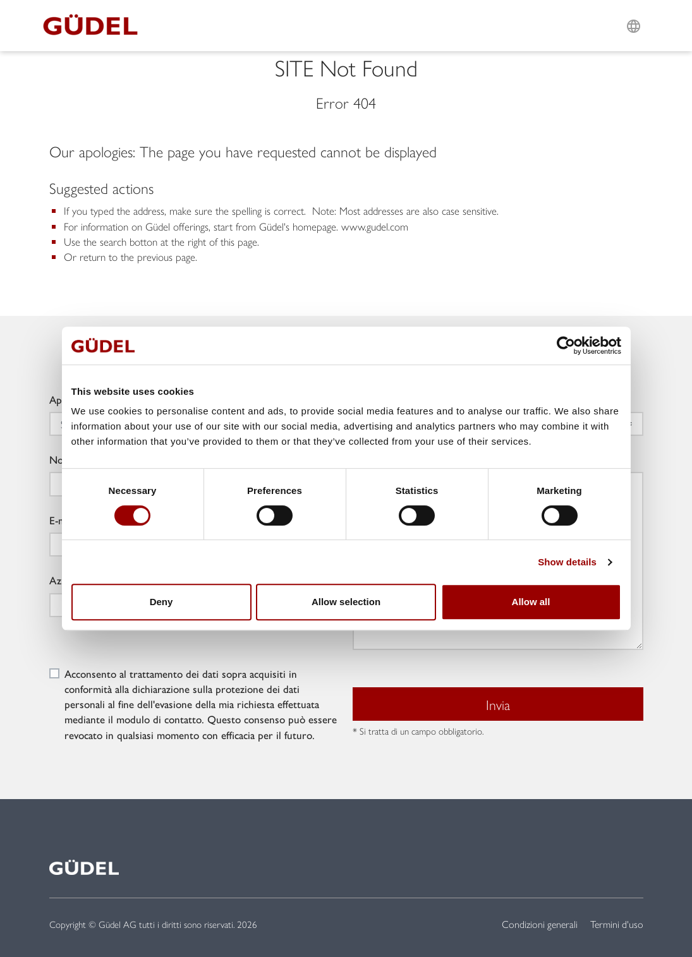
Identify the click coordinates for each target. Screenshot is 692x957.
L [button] (633, 10)
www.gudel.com (374, 226)
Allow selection (346, 601)
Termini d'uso (616, 924)
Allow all (531, 601)
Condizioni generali (540, 924)
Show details (567, 562)
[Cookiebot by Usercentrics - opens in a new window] (566, 345)
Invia (498, 704)
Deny (161, 601)
